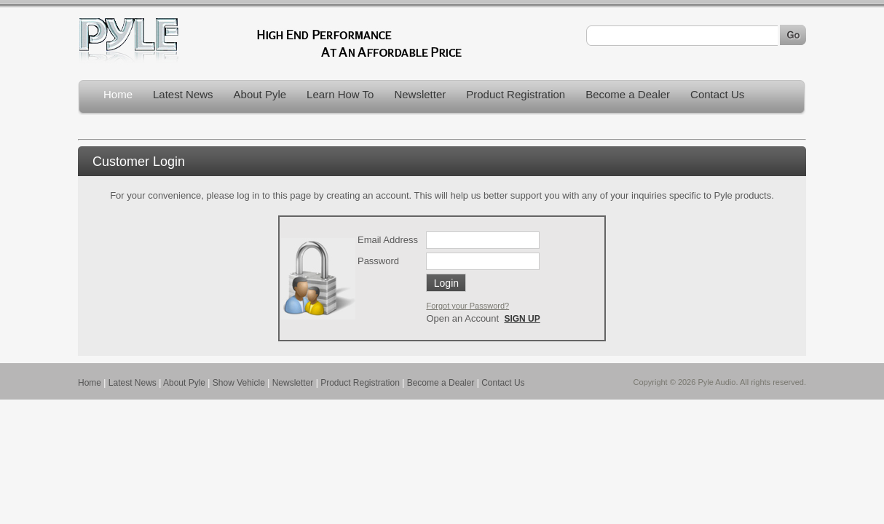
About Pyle (260, 94)
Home (118, 94)
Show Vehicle (239, 383)
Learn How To (340, 94)
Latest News (183, 94)
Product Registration (515, 94)
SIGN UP (522, 319)
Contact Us (717, 94)
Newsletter (420, 94)
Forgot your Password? (467, 305)
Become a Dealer (627, 94)
